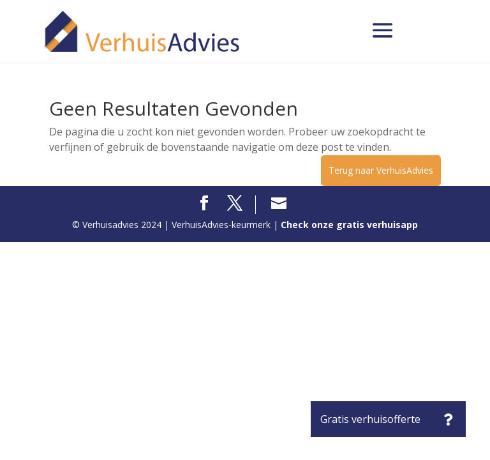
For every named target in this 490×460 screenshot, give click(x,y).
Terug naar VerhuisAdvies (381, 170)
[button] (448, 419)
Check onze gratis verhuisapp (349, 224)
